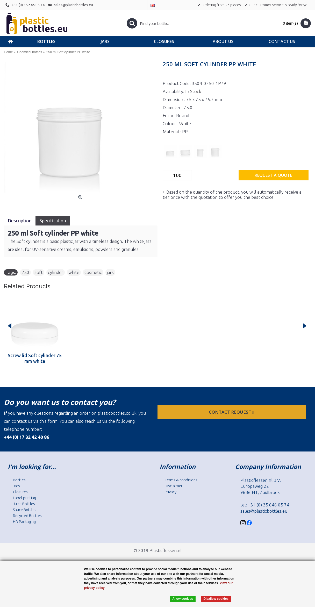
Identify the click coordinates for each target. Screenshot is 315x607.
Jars (16, 486)
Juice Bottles (24, 504)
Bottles (19, 480)
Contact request (232, 412)
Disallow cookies (215, 599)
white (73, 272)
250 (25, 272)
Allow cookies (182, 599)
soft (38, 272)
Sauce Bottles (24, 509)
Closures (20, 492)
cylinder (55, 272)
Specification (52, 220)
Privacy (170, 492)
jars (110, 272)
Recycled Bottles (27, 515)
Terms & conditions (181, 480)
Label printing (24, 498)
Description (20, 220)
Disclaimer (173, 486)
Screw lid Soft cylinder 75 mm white (35, 358)
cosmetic (93, 272)
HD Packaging (24, 521)
